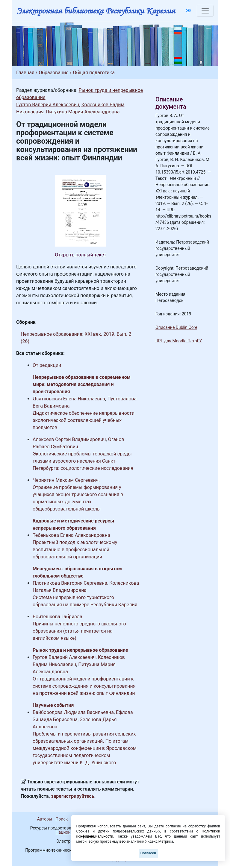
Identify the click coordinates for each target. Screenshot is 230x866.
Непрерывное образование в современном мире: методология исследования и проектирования (82, 384)
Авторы (44, 819)
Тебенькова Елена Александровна (71, 535)
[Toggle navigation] (205, 11)
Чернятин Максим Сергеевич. (66, 480)
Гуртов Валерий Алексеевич (47, 104)
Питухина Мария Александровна (83, 112)
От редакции (47, 365)
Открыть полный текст (80, 255)
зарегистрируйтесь (72, 796)
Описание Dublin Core (176, 327)
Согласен (148, 853)
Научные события (53, 705)
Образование (53, 72)
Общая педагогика (94, 72)
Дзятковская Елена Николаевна (69, 399)
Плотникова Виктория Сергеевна (70, 583)
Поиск (61, 819)
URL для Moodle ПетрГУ (178, 340)
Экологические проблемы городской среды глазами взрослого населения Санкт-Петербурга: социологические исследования (83, 461)
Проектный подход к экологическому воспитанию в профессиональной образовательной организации (75, 550)
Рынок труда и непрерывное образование (80, 650)
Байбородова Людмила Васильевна (73, 712)
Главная (25, 72)
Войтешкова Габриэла (57, 616)
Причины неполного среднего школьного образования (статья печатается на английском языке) (79, 631)
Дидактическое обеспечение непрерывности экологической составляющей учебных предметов (83, 420)
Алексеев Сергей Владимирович (69, 439)
